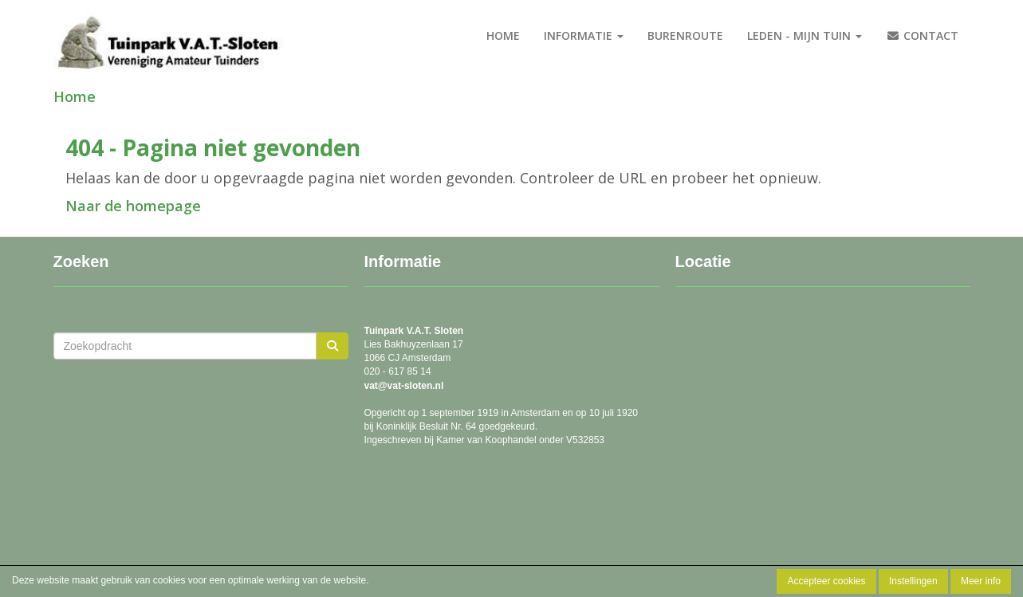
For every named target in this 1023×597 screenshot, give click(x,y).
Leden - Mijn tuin (804, 35)
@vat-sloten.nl (404, 385)
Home (503, 35)
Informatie (584, 35)
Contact (922, 35)
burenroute (685, 35)
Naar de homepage (133, 205)
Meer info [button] (981, 581)
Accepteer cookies (826, 581)
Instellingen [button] (913, 581)
